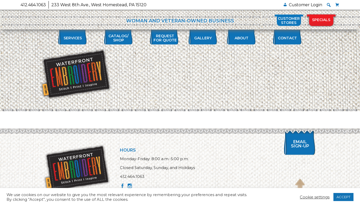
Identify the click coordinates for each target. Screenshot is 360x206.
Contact (287, 38)
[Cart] (337, 5)
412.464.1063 (33, 4)
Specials (321, 19)
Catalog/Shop (118, 38)
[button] (329, 5)
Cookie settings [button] (315, 197)
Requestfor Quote (165, 38)
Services (73, 38)
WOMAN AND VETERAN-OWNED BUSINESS (180, 21)
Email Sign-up (300, 143)
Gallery (203, 38)
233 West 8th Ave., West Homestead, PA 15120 (99, 4)
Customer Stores (289, 20)
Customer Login (305, 4)
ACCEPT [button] (343, 197)
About (241, 38)
